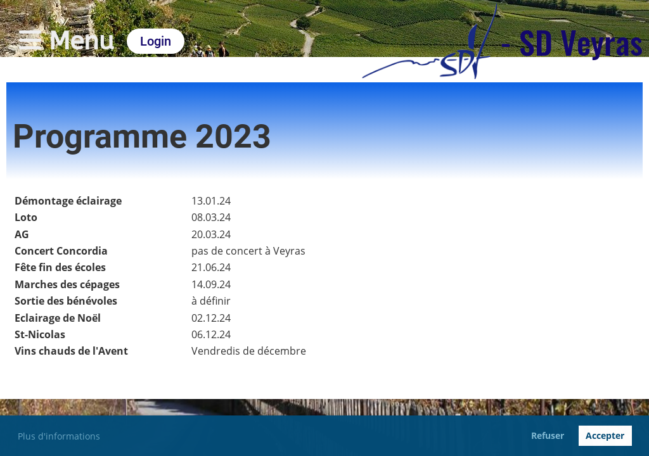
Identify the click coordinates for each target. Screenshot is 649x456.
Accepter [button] (605, 435)
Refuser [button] (547, 435)
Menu (66, 41)
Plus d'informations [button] (59, 436)
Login (155, 41)
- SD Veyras (571, 41)
